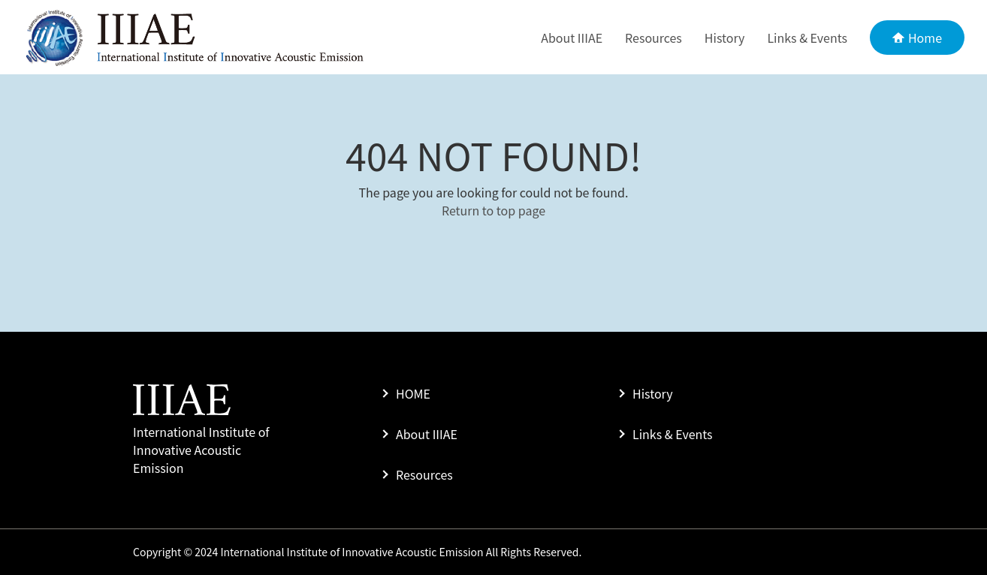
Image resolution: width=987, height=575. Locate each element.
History (725, 38)
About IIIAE (571, 38)
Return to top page (493, 210)
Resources (653, 38)
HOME (413, 393)
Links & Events (807, 38)
